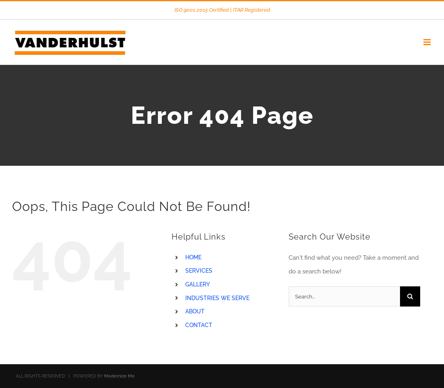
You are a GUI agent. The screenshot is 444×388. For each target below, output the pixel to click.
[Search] (410, 296)
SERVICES (198, 270)
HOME (193, 257)
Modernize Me (119, 376)
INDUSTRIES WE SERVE (217, 298)
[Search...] (344, 296)
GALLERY (197, 284)
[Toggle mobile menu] (427, 42)
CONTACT (198, 325)
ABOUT (195, 311)
